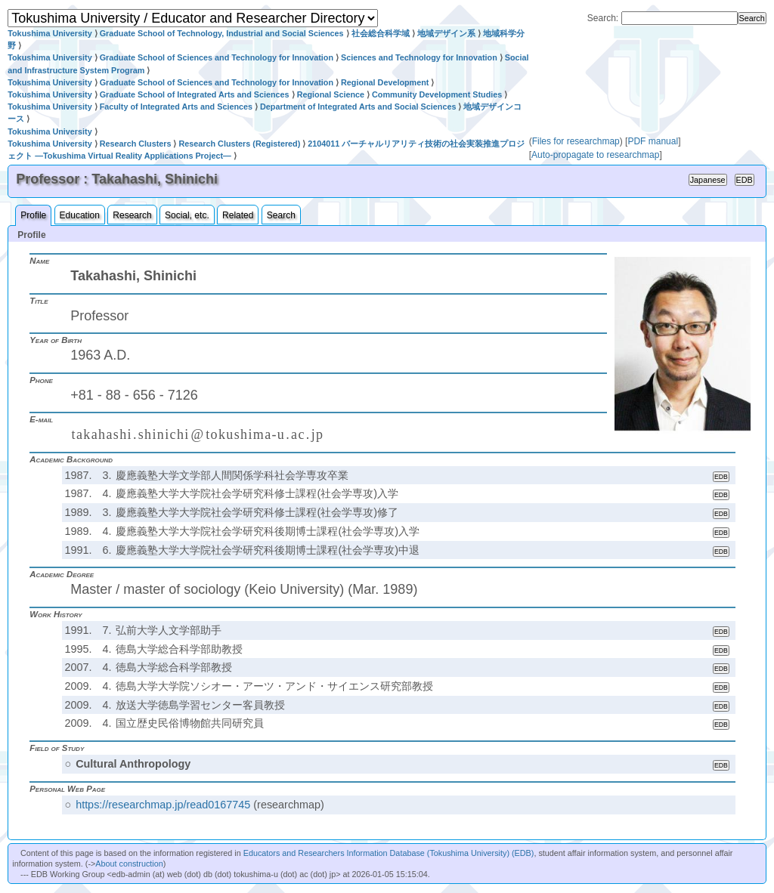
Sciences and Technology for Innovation (419, 57)
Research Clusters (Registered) (239, 143)
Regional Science (330, 94)
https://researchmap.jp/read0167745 (163, 805)
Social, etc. (187, 215)
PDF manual (652, 141)
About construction (129, 863)
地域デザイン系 (446, 33)
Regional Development (385, 82)
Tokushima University (49, 33)
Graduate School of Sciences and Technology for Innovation (216, 57)
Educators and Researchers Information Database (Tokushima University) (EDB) (388, 852)
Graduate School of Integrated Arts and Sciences (194, 94)
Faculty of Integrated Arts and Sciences (176, 106)
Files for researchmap (576, 141)
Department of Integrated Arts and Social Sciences (358, 106)
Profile (33, 215)
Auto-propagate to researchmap (595, 155)
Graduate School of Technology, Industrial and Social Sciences (222, 33)
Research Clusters (136, 143)
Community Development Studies (437, 94)
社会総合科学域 (380, 33)
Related (237, 215)
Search (281, 215)
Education (80, 215)
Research (132, 215)
